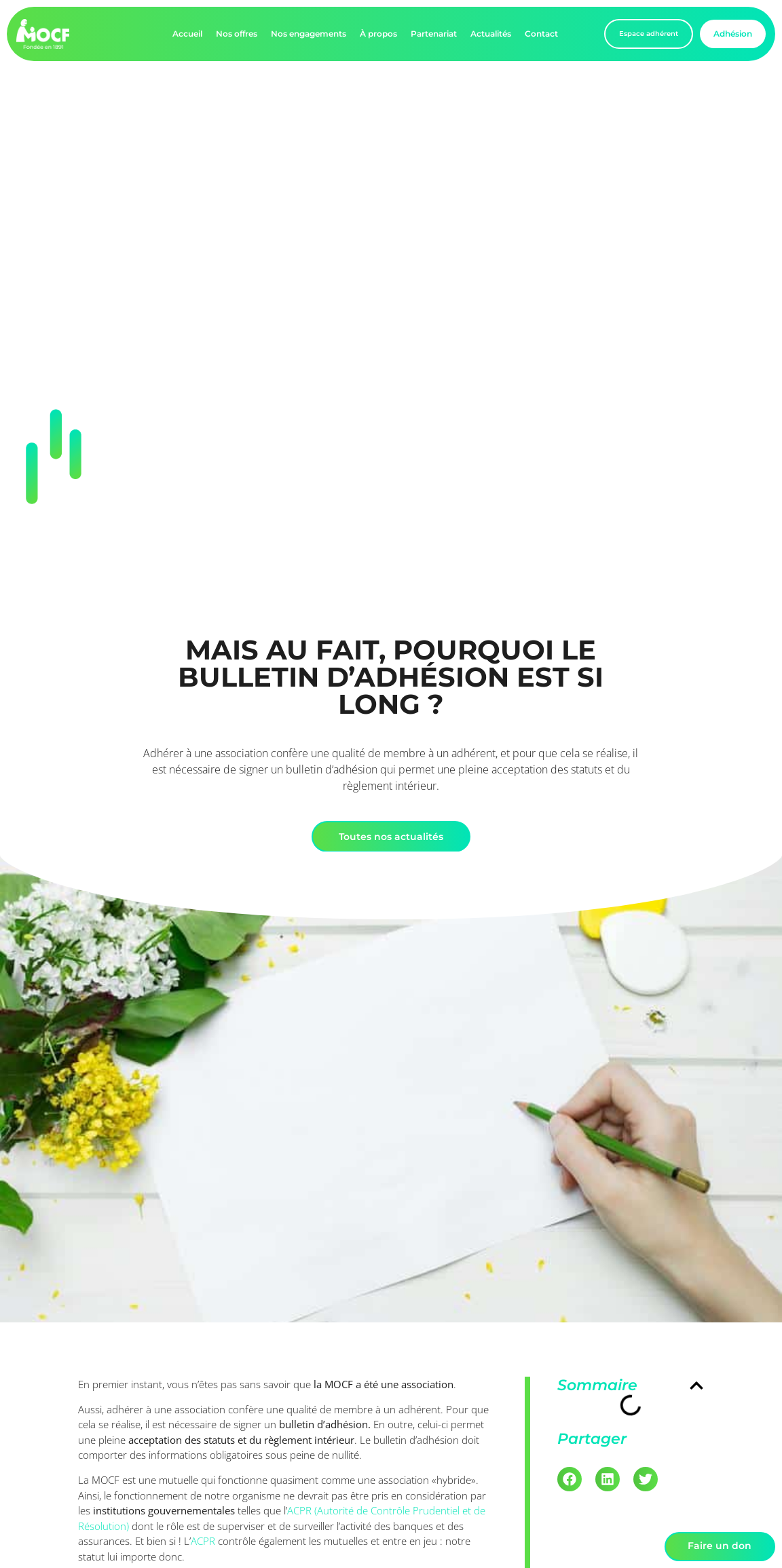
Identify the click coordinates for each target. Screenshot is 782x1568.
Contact (541, 33)
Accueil (187, 33)
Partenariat (434, 33)
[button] (696, 1385)
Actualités (490, 33)
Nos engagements (308, 33)
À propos (378, 33)
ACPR (203, 1541)
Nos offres (236, 33)
